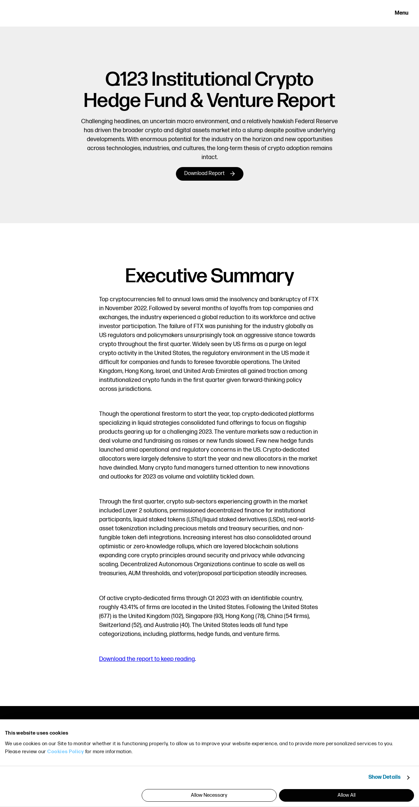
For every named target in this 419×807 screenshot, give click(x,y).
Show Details (384, 777)
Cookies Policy (65, 752)
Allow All (346, 795)
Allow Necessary (209, 795)
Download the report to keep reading (147, 659)
